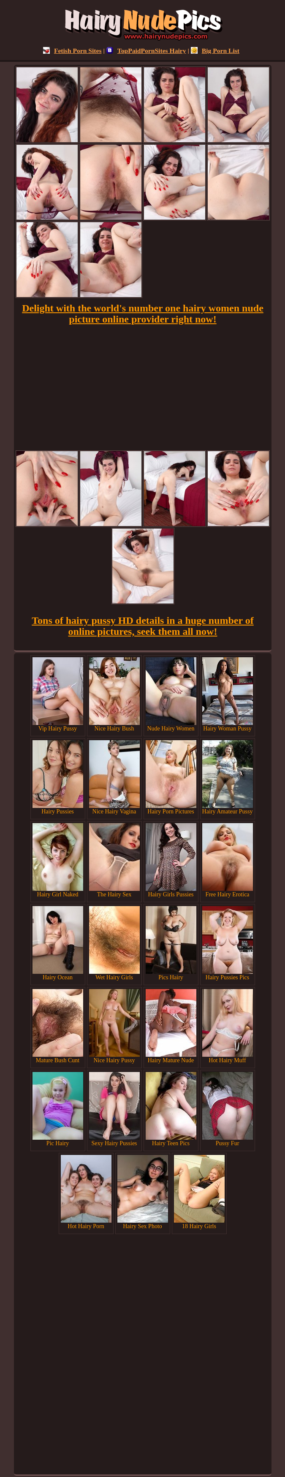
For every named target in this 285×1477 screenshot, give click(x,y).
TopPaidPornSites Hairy (146, 50)
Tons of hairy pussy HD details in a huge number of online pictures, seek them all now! (142, 626)
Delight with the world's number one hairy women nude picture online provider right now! (142, 314)
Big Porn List (215, 50)
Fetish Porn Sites (72, 50)
